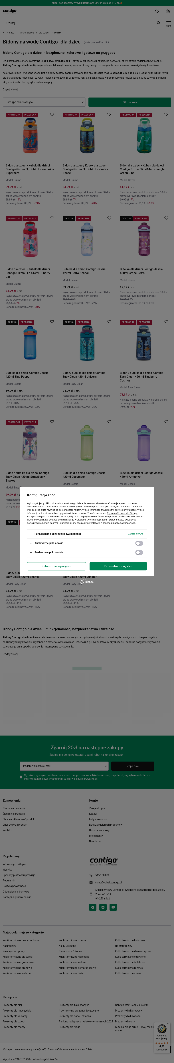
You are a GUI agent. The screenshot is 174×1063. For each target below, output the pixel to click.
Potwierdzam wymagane (56, 566)
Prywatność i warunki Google (122, 513)
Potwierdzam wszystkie (118, 566)
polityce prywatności (125, 509)
